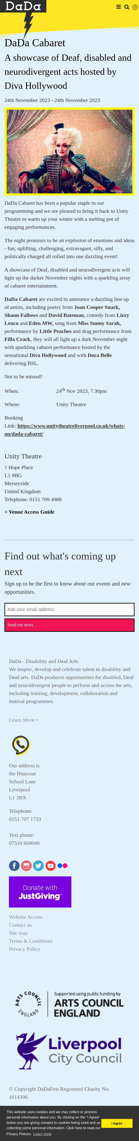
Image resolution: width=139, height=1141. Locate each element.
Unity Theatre (23, 456)
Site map (18, 933)
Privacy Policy (24, 949)
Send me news (20, 624)
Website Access (25, 917)
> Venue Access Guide (29, 512)
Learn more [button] (42, 1134)
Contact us (20, 925)
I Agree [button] (117, 1123)
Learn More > (24, 720)
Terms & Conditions (31, 941)
